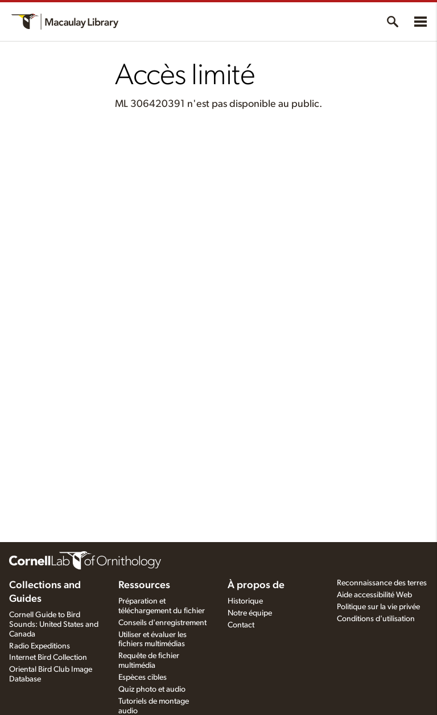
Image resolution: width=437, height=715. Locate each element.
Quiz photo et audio (151, 689)
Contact (241, 625)
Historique (245, 601)
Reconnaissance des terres (382, 583)
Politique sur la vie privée (378, 607)
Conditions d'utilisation (376, 619)
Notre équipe (250, 613)
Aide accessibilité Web (374, 595)
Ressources (144, 585)
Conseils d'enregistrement (162, 623)
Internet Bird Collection (48, 658)
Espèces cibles (142, 677)
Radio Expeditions (39, 646)
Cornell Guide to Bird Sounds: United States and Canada (53, 624)
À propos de (256, 585)
